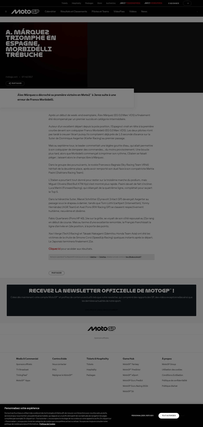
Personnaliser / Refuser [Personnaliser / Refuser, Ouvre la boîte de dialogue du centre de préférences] (142, 416)
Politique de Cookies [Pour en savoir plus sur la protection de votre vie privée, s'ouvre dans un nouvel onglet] (47, 424)
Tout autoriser (169, 416)
